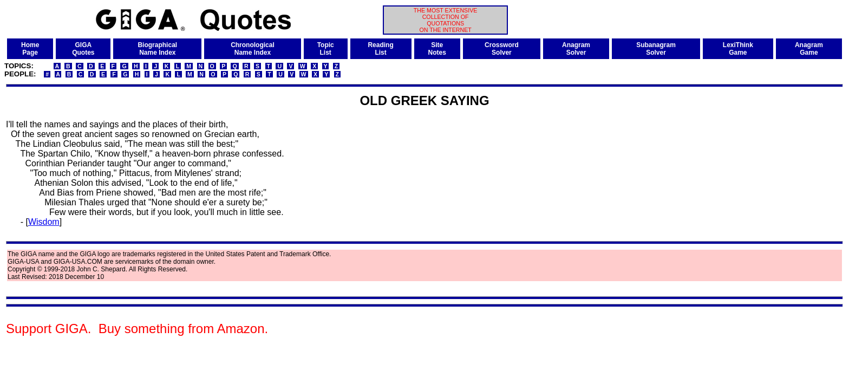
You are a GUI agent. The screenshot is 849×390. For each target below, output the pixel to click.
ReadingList (380, 48)
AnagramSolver (576, 48)
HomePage (30, 48)
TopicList (325, 48)
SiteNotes (437, 48)
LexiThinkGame (738, 48)
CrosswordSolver (502, 48)
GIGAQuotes (83, 48)
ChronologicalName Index (253, 48)
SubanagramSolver (656, 48)
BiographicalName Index (157, 48)
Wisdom (44, 221)
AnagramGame (809, 48)
